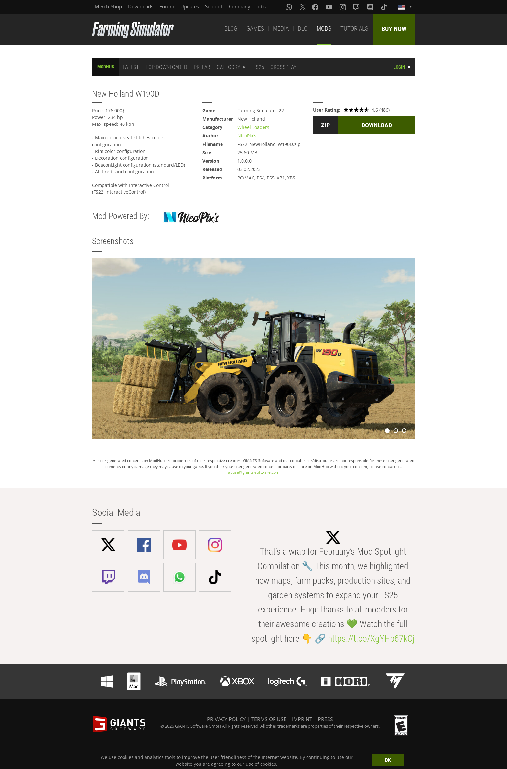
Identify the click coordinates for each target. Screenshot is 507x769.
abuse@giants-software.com (253, 472)
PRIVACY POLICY (226, 719)
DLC (302, 28)
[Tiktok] (384, 6)
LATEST (131, 67)
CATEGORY (228, 67)
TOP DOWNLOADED (166, 67)
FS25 (258, 67)
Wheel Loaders (253, 127)
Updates (189, 6)
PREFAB (202, 67)
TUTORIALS (354, 28)
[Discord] (371, 6)
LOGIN (399, 67)
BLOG (230, 28)
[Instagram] (343, 6)
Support (214, 6)
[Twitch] (357, 6)
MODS (324, 28)
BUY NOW (394, 29)
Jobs (261, 6)
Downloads (140, 6)
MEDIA (281, 28)
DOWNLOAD (376, 125)
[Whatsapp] (289, 6)
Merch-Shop (108, 6)
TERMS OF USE (268, 719)
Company (239, 6)
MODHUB (105, 66)
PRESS (325, 719)
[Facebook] (316, 6)
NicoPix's (246, 136)
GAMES (255, 28)
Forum (166, 6)
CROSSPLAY (283, 67)
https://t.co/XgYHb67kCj (371, 638)
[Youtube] (329, 6)
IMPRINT (302, 719)
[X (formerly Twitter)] (302, 6)
